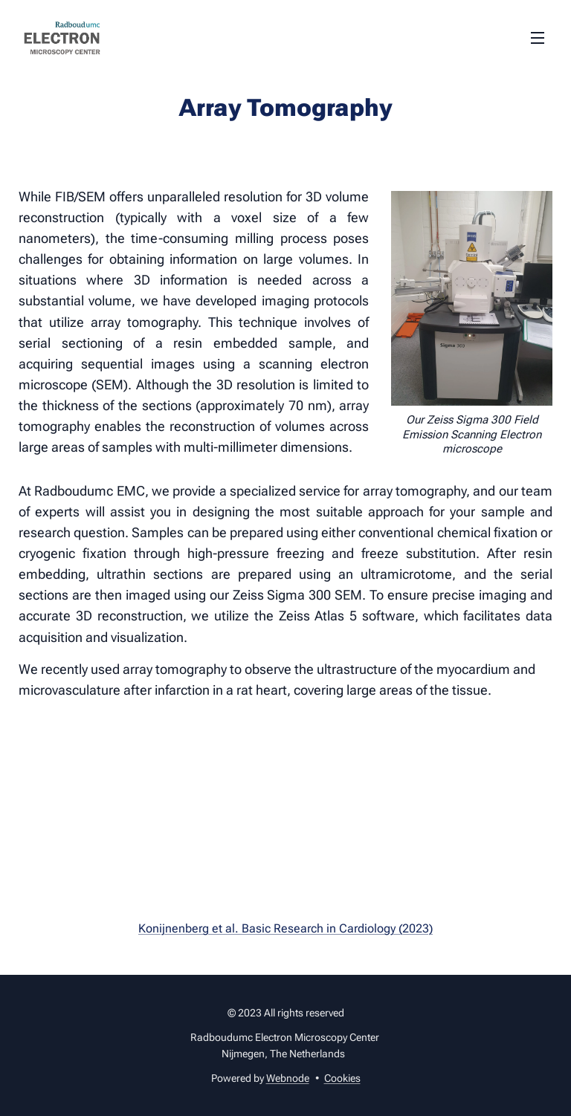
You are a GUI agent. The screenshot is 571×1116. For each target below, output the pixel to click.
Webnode (287, 1078)
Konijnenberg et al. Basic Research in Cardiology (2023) (285, 928)
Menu (537, 38)
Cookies (342, 1078)
